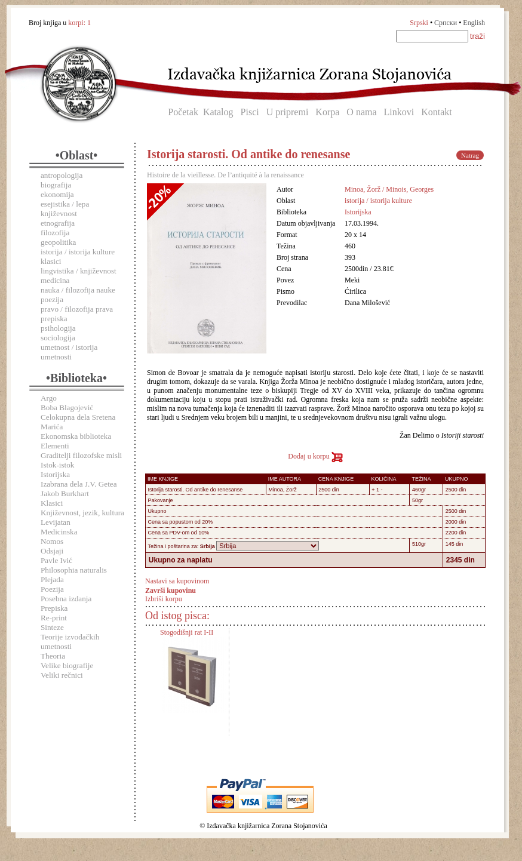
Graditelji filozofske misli (81, 455)
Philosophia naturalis (74, 569)
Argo (49, 397)
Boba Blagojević (67, 407)
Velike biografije (67, 665)
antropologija (61, 175)
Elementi (55, 445)
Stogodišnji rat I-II (186, 632)
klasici (51, 261)
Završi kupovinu (170, 590)
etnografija (58, 223)
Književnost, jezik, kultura (82, 512)
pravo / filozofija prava (77, 309)
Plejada (52, 579)
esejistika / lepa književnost (65, 208)
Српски (445, 23)
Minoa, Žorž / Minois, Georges (389, 189)
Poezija (52, 589)
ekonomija (57, 194)
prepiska (54, 318)
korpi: (79, 23)
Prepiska (54, 608)
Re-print (54, 617)
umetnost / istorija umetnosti (69, 352)
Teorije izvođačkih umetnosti (70, 641)
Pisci (250, 112)
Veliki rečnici (62, 675)
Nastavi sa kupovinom (177, 581)
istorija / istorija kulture (78, 251)
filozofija (55, 232)
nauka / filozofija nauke (78, 289)
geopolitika (58, 242)
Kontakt (436, 112)
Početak (183, 112)
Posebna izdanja (66, 598)
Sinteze (52, 627)
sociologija (58, 337)
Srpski (419, 23)
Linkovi (399, 112)
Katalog (218, 112)
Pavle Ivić (56, 560)
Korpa (327, 112)
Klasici (52, 503)
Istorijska (55, 474)
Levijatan (55, 522)
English (474, 23)
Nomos (52, 541)
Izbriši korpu (163, 599)
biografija (56, 184)
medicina (55, 280)
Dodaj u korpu (315, 456)
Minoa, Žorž (282, 490)
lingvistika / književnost (78, 270)
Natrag (470, 155)
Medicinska (59, 531)
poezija (52, 299)
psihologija (58, 328)
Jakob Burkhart (65, 493)
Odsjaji (52, 550)
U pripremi (287, 112)
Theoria (53, 655)
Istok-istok (57, 464)
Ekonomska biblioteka (76, 436)
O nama (361, 112)
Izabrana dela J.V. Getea (79, 483)
